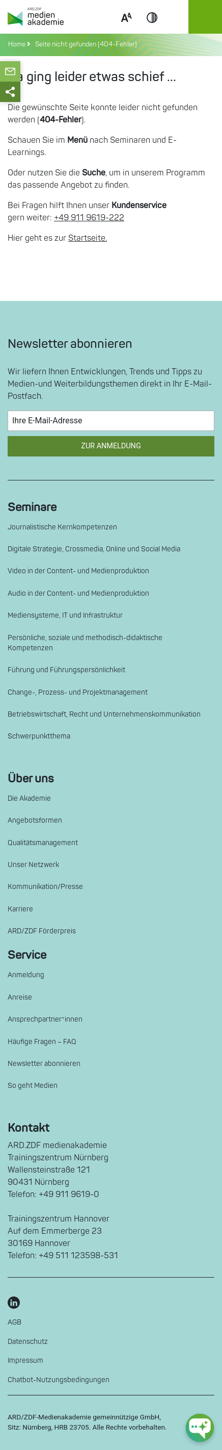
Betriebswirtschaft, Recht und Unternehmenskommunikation (104, 714)
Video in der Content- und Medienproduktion (78, 571)
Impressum (25, 1360)
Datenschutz (28, 1341)
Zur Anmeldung (111, 446)
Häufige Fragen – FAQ (42, 1041)
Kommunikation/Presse (45, 886)
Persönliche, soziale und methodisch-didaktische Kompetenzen (85, 642)
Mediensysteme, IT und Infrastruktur (65, 615)
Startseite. (87, 238)
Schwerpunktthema (39, 736)
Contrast (152, 30)
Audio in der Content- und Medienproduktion (78, 593)
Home (17, 44)
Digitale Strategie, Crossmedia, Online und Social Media (94, 549)
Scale (126, 30)
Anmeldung (26, 975)
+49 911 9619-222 (89, 218)
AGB (14, 1322)
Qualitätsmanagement (43, 842)
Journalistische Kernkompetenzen (62, 527)
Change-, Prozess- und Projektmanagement (78, 692)
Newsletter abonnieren (44, 1063)
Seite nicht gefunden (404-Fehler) (84, 44)
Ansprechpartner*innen (45, 1019)
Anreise (20, 997)
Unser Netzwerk (33, 864)
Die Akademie (29, 798)
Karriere (20, 909)
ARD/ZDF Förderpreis (42, 931)
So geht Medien (33, 1085)
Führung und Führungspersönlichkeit (66, 670)
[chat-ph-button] (200, 1428)
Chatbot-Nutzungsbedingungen (58, 1380)
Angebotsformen (35, 820)
